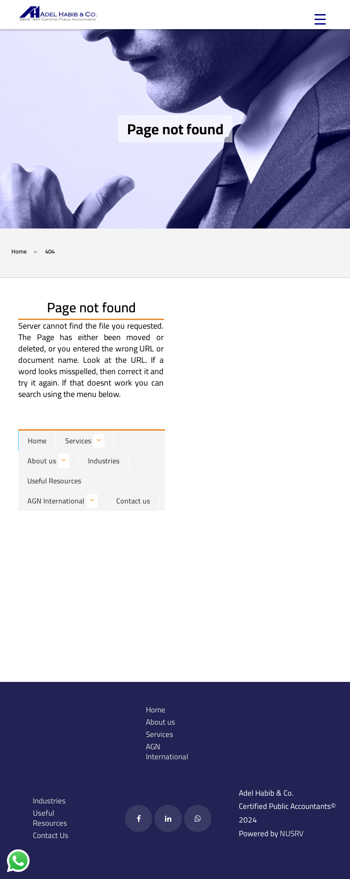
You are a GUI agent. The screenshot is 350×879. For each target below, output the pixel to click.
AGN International (62, 501)
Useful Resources (54, 481)
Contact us (133, 501)
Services (84, 441)
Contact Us (50, 835)
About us (48, 461)
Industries (103, 460)
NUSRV (292, 833)
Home (37, 440)
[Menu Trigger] (320, 19)
